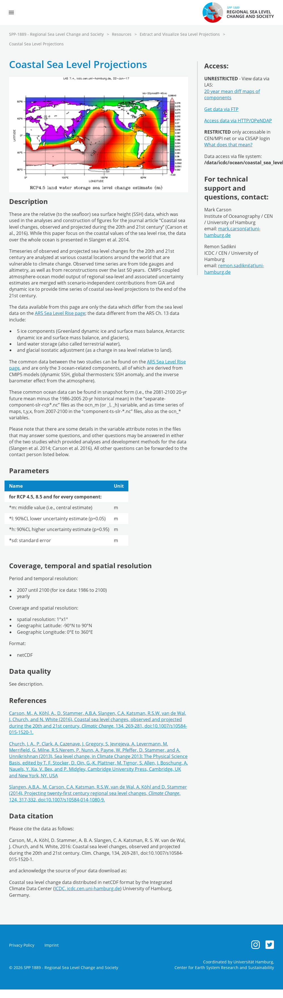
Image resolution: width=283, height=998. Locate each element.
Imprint (51, 945)
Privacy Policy (21, 945)
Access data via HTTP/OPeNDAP (238, 120)
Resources (121, 34)
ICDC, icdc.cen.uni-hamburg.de (87, 888)
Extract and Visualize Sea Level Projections (180, 34)
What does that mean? (228, 145)
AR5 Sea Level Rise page (60, 313)
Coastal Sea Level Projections (36, 44)
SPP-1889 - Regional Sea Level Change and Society (56, 34)
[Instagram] (255, 944)
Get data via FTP (221, 109)
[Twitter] (269, 944)
